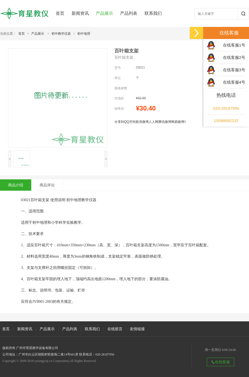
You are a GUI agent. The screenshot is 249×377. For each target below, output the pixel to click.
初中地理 (83, 33)
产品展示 (104, 13)
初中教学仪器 (61, 33)
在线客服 (220, 362)
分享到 (119, 122)
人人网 (153, 122)
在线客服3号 (234, 69)
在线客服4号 (234, 82)
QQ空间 (130, 122)
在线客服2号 (234, 57)
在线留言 (114, 329)
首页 (60, 13)
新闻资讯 (80, 13)
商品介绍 (15, 185)
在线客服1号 (234, 45)
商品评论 (47, 185)
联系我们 (153, 13)
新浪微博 (142, 122)
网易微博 (177, 122)
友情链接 (137, 329)
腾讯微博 (164, 122)
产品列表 (128, 13)
